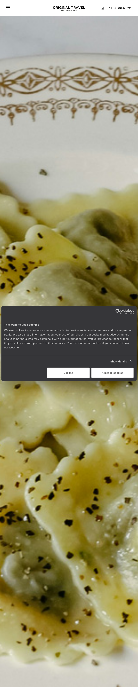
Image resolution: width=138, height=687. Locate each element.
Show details (118, 361)
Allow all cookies (112, 372)
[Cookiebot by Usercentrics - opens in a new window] (118, 311)
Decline (68, 372)
